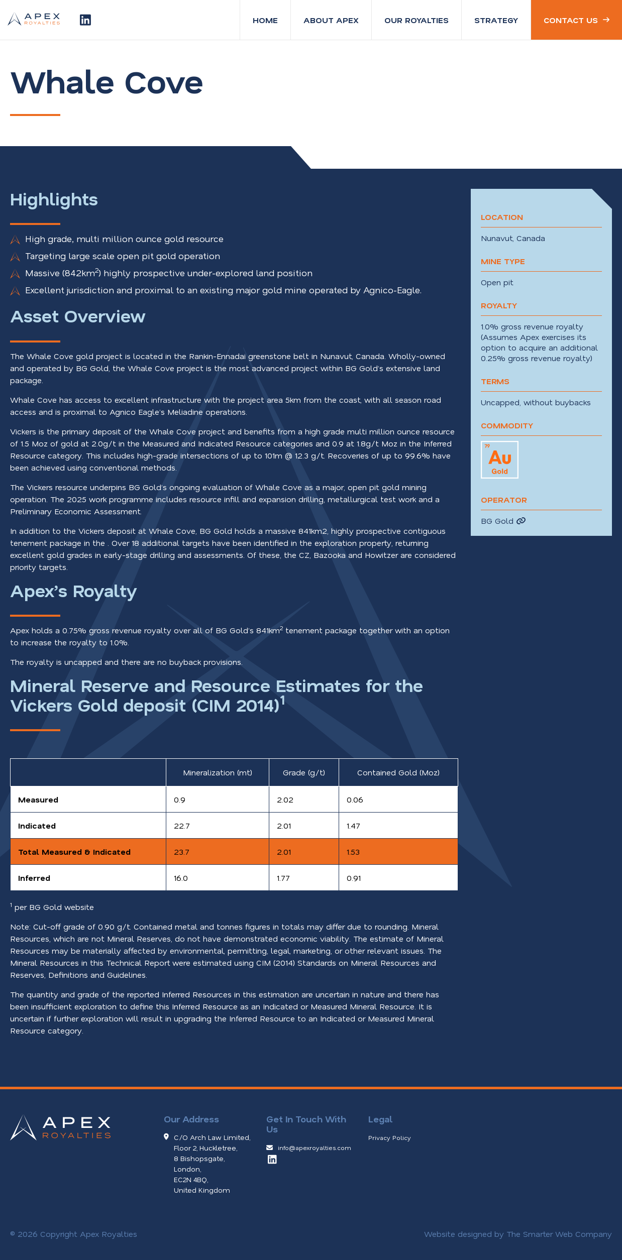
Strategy (496, 20)
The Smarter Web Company (559, 1233)
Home (265, 20)
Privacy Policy (389, 1137)
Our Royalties (416, 20)
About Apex (331, 20)
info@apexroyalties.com (314, 1147)
